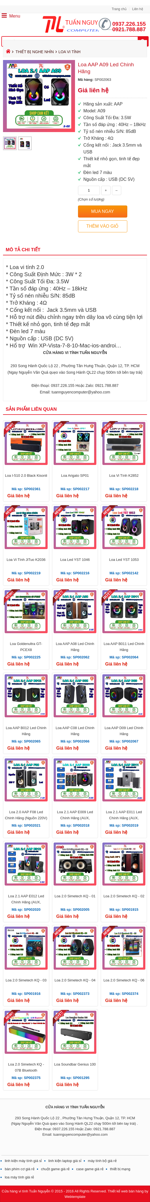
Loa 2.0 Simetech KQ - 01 (75, 896)
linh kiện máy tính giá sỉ (23, 1161)
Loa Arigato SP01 (75, 475)
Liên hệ (137, 9)
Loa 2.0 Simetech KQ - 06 (124, 980)
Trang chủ (119, 9)
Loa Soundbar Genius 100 (75, 1064)
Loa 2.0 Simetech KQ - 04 (75, 980)
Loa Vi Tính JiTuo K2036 (26, 560)
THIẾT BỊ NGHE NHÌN (35, 52)
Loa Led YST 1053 (124, 560)
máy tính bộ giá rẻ (102, 1161)
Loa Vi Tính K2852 (124, 475)
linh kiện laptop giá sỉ (65, 1161)
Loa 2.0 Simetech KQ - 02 (124, 896)
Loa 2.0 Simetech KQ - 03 (26, 980)
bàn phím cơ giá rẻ (19, 1169)
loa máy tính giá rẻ (19, 1177)
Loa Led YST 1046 (75, 560)
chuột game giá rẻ (55, 1169)
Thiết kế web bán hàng (125, 1191)
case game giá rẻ (89, 1169)
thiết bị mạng (120, 1169)
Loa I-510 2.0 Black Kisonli (26, 475)
